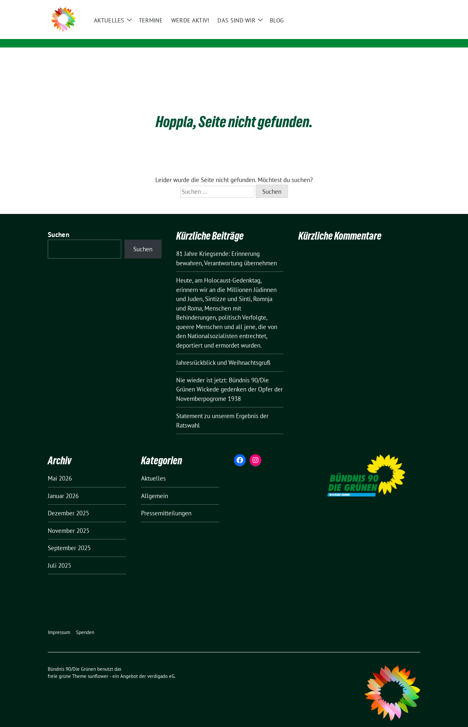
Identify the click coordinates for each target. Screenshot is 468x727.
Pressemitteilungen (166, 503)
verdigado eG (161, 666)
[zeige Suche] (408, 5)
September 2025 (69, 538)
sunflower (98, 666)
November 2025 (68, 520)
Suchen (58, 224)
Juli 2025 (59, 555)
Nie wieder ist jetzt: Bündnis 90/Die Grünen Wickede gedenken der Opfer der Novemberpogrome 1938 (229, 379)
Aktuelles (153, 468)
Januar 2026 (63, 486)
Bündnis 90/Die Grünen (142, 25)
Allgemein (154, 486)
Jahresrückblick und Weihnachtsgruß (223, 352)
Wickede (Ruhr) (124, 34)
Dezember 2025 (68, 503)
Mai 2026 (60, 468)
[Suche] (399, 5)
